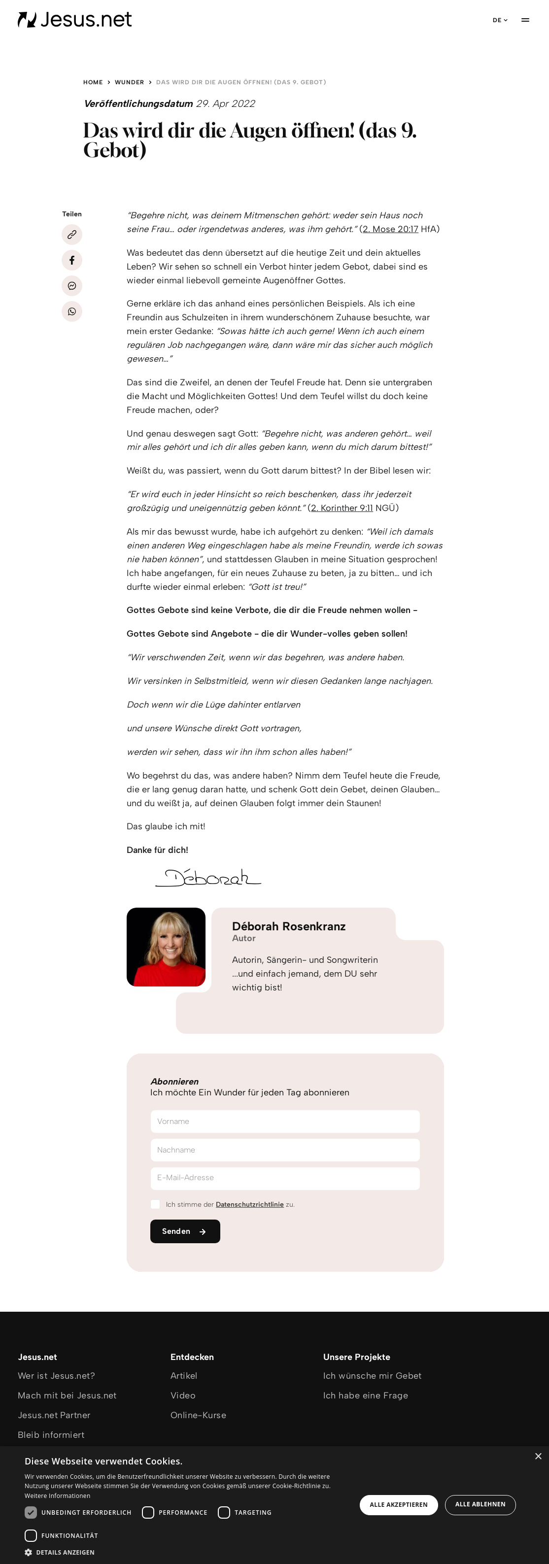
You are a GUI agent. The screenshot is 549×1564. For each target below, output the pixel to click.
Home (93, 82)
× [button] (538, 1457)
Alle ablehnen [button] (480, 1504)
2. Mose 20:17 (390, 229)
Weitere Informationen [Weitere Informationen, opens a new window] (58, 1496)
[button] (185, 1552)
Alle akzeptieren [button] (399, 1504)
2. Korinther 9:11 (342, 508)
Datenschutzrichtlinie (250, 1204)
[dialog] (274, 1505)
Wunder (129, 82)
